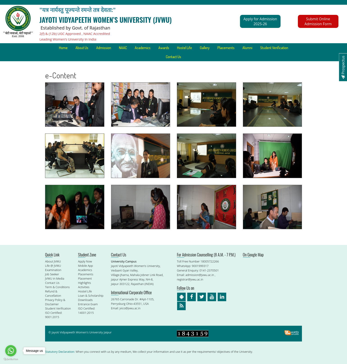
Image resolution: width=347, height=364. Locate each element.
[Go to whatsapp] (10, 350)
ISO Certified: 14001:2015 (86, 310)
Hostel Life (184, 47)
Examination (53, 270)
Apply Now (85, 261)
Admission (103, 47)
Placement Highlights (85, 280)
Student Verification (274, 47)
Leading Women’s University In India (67, 39)
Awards (163, 47)
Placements (226, 47)
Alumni (247, 47)
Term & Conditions (57, 287)
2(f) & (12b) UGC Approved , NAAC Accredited (74, 33)
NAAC (123, 47)
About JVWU (53, 261)
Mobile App (85, 266)
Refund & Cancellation (53, 293)
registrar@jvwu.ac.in (190, 279)
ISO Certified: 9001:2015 (53, 315)
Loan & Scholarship (90, 296)
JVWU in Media (54, 278)
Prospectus (342, 67)
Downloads (85, 300)
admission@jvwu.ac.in (199, 275)
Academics (143, 47)
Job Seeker (52, 274)
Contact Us (173, 56)
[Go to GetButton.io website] (11, 359)
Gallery (205, 47)
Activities (83, 287)
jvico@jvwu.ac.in (129, 308)
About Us (81, 47)
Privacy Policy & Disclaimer (55, 302)
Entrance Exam (88, 304)
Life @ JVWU (53, 266)
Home (63, 47)
